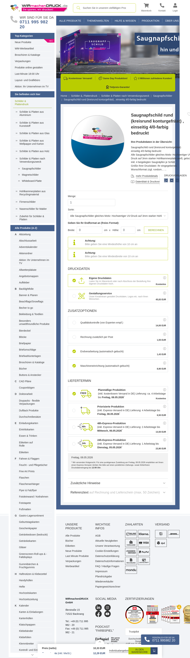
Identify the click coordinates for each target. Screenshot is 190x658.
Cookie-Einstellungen (107, 551)
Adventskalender (28, 247)
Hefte (22, 586)
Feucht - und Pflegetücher (33, 465)
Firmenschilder (27, 201)
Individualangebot (118, 650)
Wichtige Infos (102, 526)
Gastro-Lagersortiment (31, 515)
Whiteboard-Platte (32, 180)
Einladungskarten (28, 423)
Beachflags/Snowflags (31, 301)
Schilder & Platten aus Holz (34, 151)
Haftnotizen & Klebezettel (33, 574)
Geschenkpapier (28, 528)
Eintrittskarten (26, 429)
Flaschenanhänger (29, 484)
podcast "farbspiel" (104, 628)
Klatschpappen (27, 624)
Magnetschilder (30, 174)
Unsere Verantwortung (107, 545)
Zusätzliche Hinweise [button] (118, 483)
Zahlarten (134, 524)
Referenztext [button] (118, 492)
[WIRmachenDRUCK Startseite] (39, 7)
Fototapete (25, 503)
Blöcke (22, 337)
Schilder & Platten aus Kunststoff (31, 124)
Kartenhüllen (26, 618)
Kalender (24, 605)
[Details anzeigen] (99, 642)
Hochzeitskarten (28, 593)
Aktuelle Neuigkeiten (106, 540)
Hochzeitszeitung (28, 599)
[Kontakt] (162, 8)
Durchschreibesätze (30, 417)
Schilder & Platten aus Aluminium (31, 113)
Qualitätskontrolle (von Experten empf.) (97, 322)
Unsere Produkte (73, 526)
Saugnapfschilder (31, 168)
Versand (162, 524)
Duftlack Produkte (29, 410)
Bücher (23, 368)
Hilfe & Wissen (125, 20)
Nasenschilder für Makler (33, 208)
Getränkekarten (27, 541)
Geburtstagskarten (29, 522)
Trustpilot (134, 631)
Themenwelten (98, 20)
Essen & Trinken (28, 436)
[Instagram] (107, 607)
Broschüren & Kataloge (27, 55)
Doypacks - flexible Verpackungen (29, 402)
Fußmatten (25, 509)
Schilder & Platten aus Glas (34, 133)
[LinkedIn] (98, 607)
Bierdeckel (24, 330)
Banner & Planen (28, 295)
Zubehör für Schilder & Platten (31, 218)
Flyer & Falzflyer (28, 490)
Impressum (101, 571)
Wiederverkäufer (104, 581)
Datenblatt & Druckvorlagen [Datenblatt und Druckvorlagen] (151, 181)
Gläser (22, 547)
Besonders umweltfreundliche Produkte (34, 322)
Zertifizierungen (139, 599)
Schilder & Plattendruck (22, 103)
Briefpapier (25, 343)
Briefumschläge (27, 349)
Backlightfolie (26, 289)
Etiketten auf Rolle (26, 444)
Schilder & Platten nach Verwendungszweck (32, 160)
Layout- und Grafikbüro (27, 80)
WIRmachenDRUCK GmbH (76, 600)
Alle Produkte (70, 20)
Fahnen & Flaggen (29, 458)
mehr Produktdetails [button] (147, 176)
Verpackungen (23, 61)
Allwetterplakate (27, 270)
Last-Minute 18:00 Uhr (27, 74)
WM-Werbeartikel (24, 48)
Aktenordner (25, 253)
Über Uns (172, 20)
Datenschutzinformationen (107, 561)
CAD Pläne (25, 381)
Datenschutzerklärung (107, 556)
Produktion (150, 20)
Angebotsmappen (28, 276)
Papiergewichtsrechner (107, 586)
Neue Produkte (23, 42)
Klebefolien (25, 637)
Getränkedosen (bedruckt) (33, 534)
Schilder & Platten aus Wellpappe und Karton (31, 142)
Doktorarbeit (25, 394)
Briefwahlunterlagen (30, 356)
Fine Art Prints (27, 471)
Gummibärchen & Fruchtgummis (28, 566)
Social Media (106, 599)
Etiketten (24, 452)
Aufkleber (24, 282)
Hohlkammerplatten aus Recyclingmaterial (32, 193)
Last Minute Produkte (77, 556)
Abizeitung (24, 234)
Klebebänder (26, 631)
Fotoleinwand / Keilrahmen (33, 496)
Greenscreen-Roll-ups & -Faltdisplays (33, 556)
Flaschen (24, 477)
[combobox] (104, 8)
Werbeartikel (72, 566)
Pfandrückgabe (103, 576)
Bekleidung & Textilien (31, 314)
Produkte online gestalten (29, 67)
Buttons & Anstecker (30, 375)
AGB (98, 535)
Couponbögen (27, 387)
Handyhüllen (26, 580)
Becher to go (26, 308)
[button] (146, 8)
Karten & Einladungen (31, 612)
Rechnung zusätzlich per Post (92, 337)
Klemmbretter (26, 643)
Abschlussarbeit (27, 240)
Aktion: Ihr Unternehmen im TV (32, 86)
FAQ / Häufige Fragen (107, 566)
